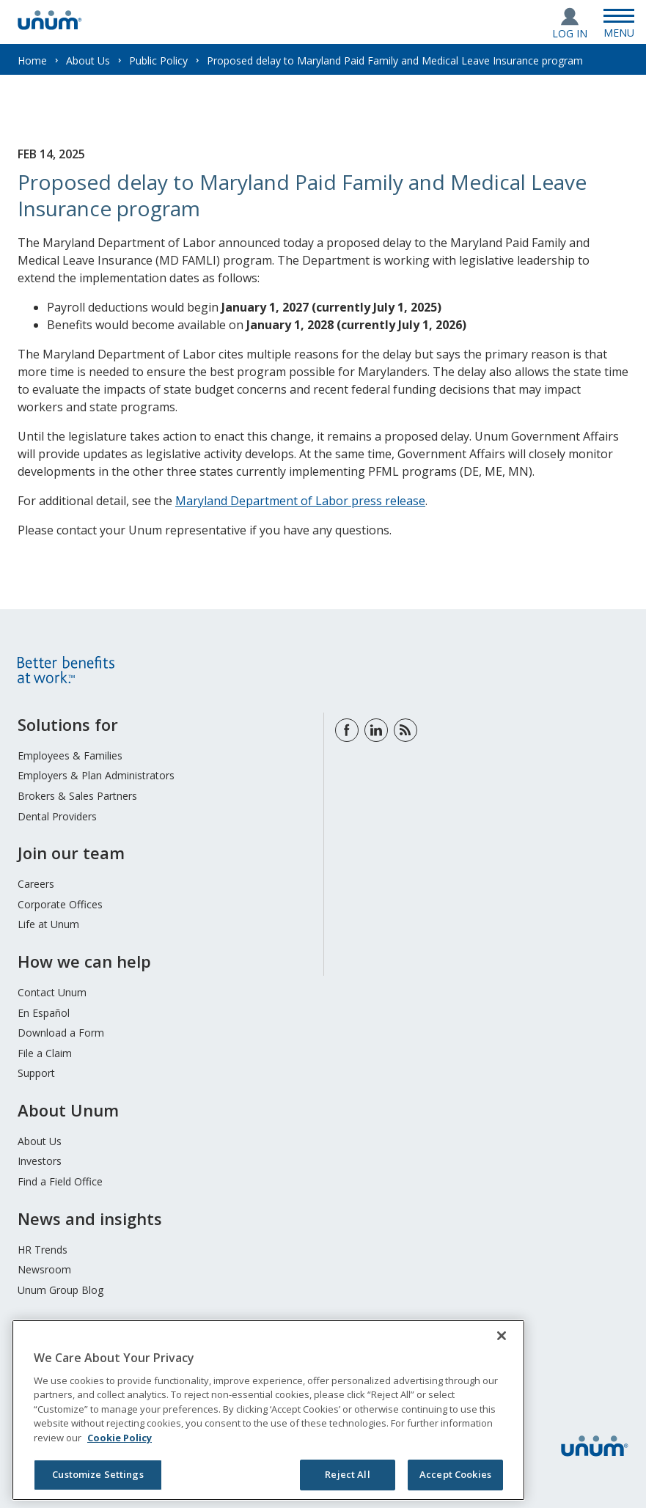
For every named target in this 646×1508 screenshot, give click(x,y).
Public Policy (158, 60)
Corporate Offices (60, 904)
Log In (569, 33)
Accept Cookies (455, 1474)
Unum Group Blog (60, 1290)
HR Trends (42, 1250)
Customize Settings (97, 1474)
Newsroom (44, 1269)
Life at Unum (48, 924)
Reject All (347, 1474)
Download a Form (61, 1033)
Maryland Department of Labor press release (300, 501)
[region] (268, 1410)
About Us (88, 60)
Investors (40, 1161)
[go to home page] (50, 26)
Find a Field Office (60, 1181)
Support (36, 1073)
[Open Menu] (619, 22)
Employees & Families (70, 755)
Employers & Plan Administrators (96, 775)
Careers (36, 884)
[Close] (501, 1336)
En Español (44, 1013)
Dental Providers (57, 816)
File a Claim (45, 1053)
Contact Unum (52, 992)
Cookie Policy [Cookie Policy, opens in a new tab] (119, 1437)
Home (32, 60)
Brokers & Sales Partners (77, 796)
